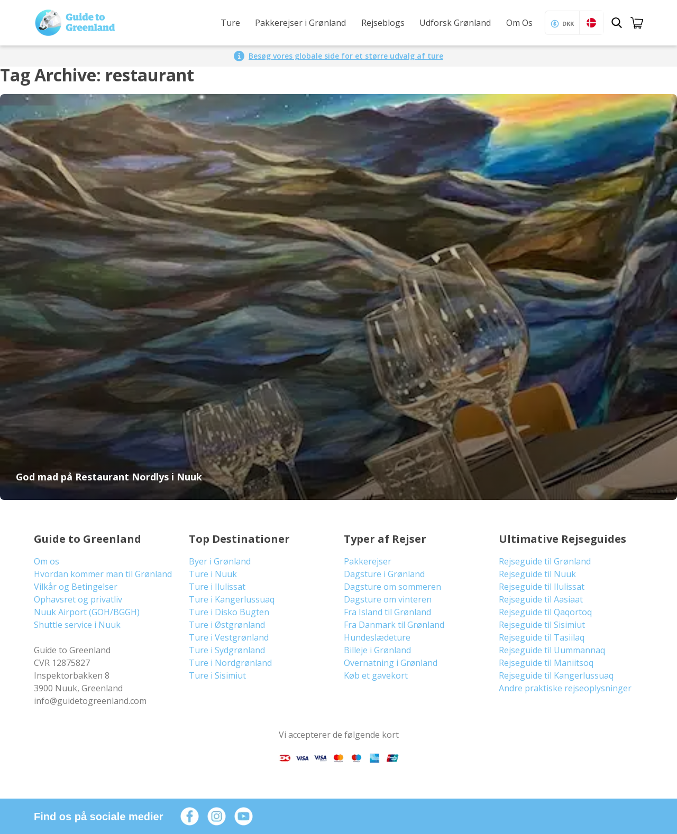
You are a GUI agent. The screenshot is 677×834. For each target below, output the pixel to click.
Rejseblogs (383, 23)
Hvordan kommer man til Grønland (103, 574)
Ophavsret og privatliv (78, 599)
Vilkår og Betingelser (75, 586)
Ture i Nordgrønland (230, 663)
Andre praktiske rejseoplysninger (565, 688)
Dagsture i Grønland (384, 574)
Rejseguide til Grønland (545, 561)
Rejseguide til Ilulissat (541, 586)
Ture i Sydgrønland (227, 650)
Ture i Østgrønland (227, 625)
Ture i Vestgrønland (229, 637)
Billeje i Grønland (377, 650)
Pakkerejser (367, 561)
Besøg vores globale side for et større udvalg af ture (346, 56)
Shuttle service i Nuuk (77, 625)
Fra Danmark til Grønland (394, 625)
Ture (230, 23)
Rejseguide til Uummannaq (552, 650)
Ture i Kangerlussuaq (232, 599)
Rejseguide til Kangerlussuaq (556, 675)
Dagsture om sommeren (392, 586)
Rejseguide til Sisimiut (542, 625)
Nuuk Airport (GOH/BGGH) (87, 612)
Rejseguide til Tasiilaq (541, 637)
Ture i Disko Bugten (229, 612)
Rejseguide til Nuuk (537, 574)
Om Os (519, 23)
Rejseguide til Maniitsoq (546, 663)
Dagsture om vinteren (388, 599)
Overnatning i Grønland (390, 663)
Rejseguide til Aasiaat (541, 599)
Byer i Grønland (220, 561)
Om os (46, 561)
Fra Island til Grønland (387, 612)
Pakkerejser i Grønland (300, 23)
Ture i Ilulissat (217, 586)
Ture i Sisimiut (217, 675)
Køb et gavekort (376, 675)
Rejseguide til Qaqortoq (545, 612)
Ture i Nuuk (213, 574)
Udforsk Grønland (455, 23)
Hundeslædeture (377, 637)
